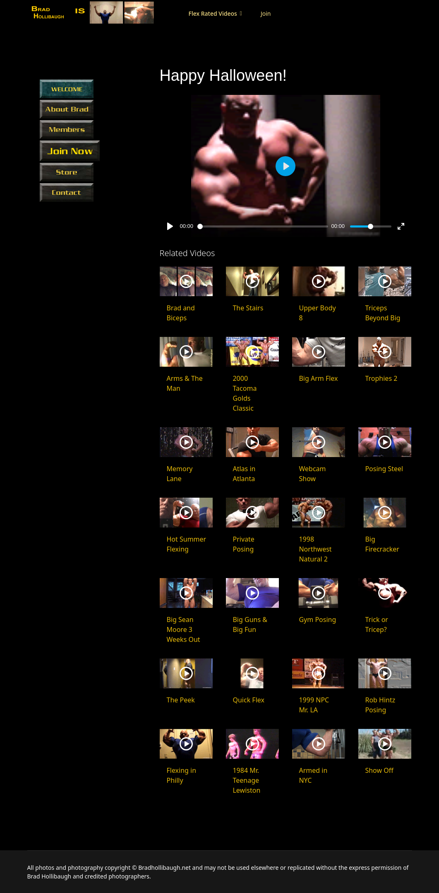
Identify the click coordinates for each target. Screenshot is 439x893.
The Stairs (248, 307)
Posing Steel (384, 468)
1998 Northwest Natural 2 (315, 549)
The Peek (180, 699)
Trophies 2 (381, 378)
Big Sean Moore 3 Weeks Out (183, 629)
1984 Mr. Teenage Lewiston (246, 780)
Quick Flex (248, 699)
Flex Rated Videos (208, 13)
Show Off (379, 770)
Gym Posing (317, 619)
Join (261, 13)
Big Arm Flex (318, 378)
